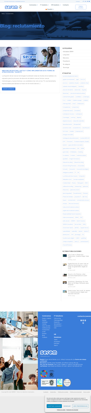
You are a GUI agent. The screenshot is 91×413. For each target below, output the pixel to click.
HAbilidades (73, 152)
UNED (77, 238)
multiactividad (66, 183)
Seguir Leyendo (8, 88)
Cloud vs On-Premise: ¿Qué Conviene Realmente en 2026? (77, 274)
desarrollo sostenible (78, 121)
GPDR (82, 148)
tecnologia (77, 234)
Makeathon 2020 (67, 179)
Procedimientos (77, 193)
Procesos (85, 193)
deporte (79, 117)
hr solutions (66, 155)
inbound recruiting (67, 162)
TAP (72, 234)
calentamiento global (68, 96)
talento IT (86, 231)
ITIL (78, 172)
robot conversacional (68, 217)
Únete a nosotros (80, 7)
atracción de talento (68, 89)
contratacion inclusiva (68, 114)
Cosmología (66, 117)
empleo (72, 131)
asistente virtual (84, 83)
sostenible (74, 231)
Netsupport (80, 183)
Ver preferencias (80, 406)
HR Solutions (55, 5)
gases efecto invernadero (69, 148)
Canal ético (53, 392)
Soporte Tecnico (85, 227)
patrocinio (85, 186)
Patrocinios (66, 58)
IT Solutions (43, 5)
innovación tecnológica (82, 169)
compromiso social (68, 110)
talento (80, 231)
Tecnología (66, 67)
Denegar (67, 406)
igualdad (65, 158)
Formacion (69, 141)
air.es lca (65, 83)
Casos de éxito (46, 326)
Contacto (78, 1)
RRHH (76, 217)
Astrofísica (81, 86)
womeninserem (85, 241)
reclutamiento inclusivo (83, 200)
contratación (79, 114)
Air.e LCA (83, 79)
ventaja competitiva (68, 241)
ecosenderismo (77, 127)
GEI (78, 148)
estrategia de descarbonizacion (71, 138)
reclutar (65, 203)
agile (77, 79)
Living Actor (66, 54)
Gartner (65, 145)
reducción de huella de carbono (71, 207)
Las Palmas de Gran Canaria (70, 176)
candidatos (78, 96)
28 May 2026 (72, 260)
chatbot (69, 100)
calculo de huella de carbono (77, 93)
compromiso (75, 107)
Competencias (66, 107)
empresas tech (79, 131)
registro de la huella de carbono (71, 210)
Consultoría (77, 110)
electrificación (86, 127)
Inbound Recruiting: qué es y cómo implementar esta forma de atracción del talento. (28, 71)
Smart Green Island (68, 227)
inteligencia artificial (68, 172)
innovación (72, 169)
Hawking (80, 152)
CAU (64, 100)
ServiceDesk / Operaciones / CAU (58, 326)
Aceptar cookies (54, 406)
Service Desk (78, 224)
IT (75, 172)
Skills (84, 224)
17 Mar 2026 (71, 270)
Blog (43, 335)
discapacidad (77, 124)
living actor (82, 176)
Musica (74, 183)
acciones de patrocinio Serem (70, 76)
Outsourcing (78, 186)
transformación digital (68, 238)
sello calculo (66, 221)
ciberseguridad (67, 103)
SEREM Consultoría (68, 224)
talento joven (66, 234)
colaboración (80, 103)
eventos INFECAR (84, 138)
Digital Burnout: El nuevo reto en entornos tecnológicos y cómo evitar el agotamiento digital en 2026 (78, 266)
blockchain (66, 93)
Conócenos (32, 5)
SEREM (73, 221)
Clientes (44, 324)
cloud (73, 103)
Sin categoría (66, 64)
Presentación (66, 61)
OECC (86, 183)
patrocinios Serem (75, 189)
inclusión (65, 169)
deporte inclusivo (67, 121)
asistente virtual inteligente (69, 86)
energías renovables (68, 134)
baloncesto (77, 89)
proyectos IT (78, 196)
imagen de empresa (74, 158)
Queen (64, 200)
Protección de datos (68, 196)
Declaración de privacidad (72, 409)
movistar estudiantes (78, 179)
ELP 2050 (65, 131)
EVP (64, 141)
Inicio (3, 13)
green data (65, 152)
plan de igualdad (67, 193)
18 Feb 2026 (71, 277)
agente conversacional (68, 79)
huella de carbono (81, 155)
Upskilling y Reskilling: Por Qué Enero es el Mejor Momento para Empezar (78, 283)
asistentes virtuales (74, 83)
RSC (81, 217)
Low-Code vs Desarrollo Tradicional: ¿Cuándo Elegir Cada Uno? (78, 256)
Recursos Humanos (74, 203)
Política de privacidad (76, 392)
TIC (83, 234)
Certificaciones (46, 328)
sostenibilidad (66, 231)
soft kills (77, 227)
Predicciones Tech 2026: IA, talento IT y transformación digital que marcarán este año (79, 292)
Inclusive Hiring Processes (69, 165)
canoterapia (86, 96)
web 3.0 (77, 241)
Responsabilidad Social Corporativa (72, 214)
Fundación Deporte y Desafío (81, 141)
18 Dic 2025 (71, 295)
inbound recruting (78, 162)
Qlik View (85, 196)
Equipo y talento (46, 318)
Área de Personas (67, 245)
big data (84, 89)
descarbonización (67, 124)
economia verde (67, 127)
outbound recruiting (68, 186)
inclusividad (81, 165)
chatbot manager (77, 100)
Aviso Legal (86, 392)
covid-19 (73, 117)
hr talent (73, 155)
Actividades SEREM (68, 51)
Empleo (44, 333)
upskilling (83, 238)
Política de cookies (61, 409)
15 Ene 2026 (71, 286)
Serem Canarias (81, 221)
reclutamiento (71, 200)
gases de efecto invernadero (76, 145)
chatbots (86, 100)
